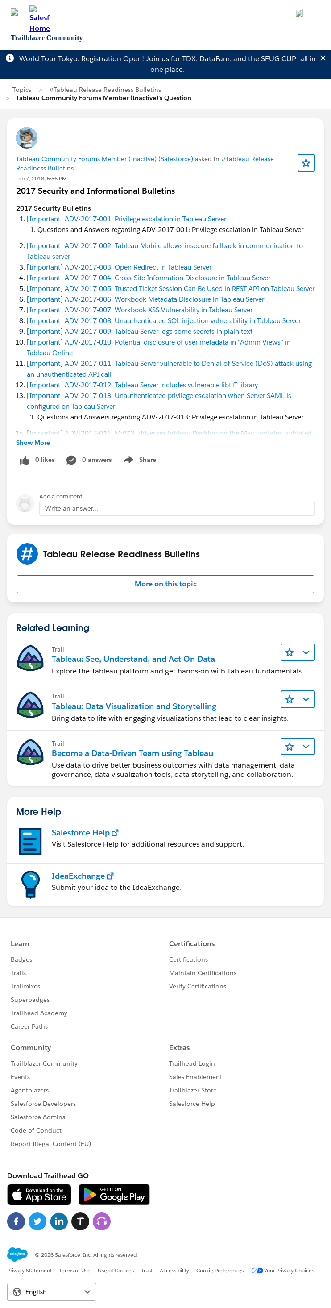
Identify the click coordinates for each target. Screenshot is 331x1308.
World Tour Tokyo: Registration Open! (81, 58)
